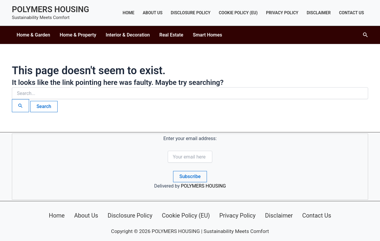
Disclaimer (319, 12)
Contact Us (351, 12)
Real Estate (171, 35)
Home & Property (78, 35)
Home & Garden (33, 35)
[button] (365, 35)
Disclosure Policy (190, 12)
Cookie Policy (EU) (238, 12)
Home (128, 12)
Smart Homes (207, 35)
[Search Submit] (20, 105)
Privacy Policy (282, 12)
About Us (153, 12)
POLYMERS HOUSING (50, 9)
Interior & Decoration (128, 35)
